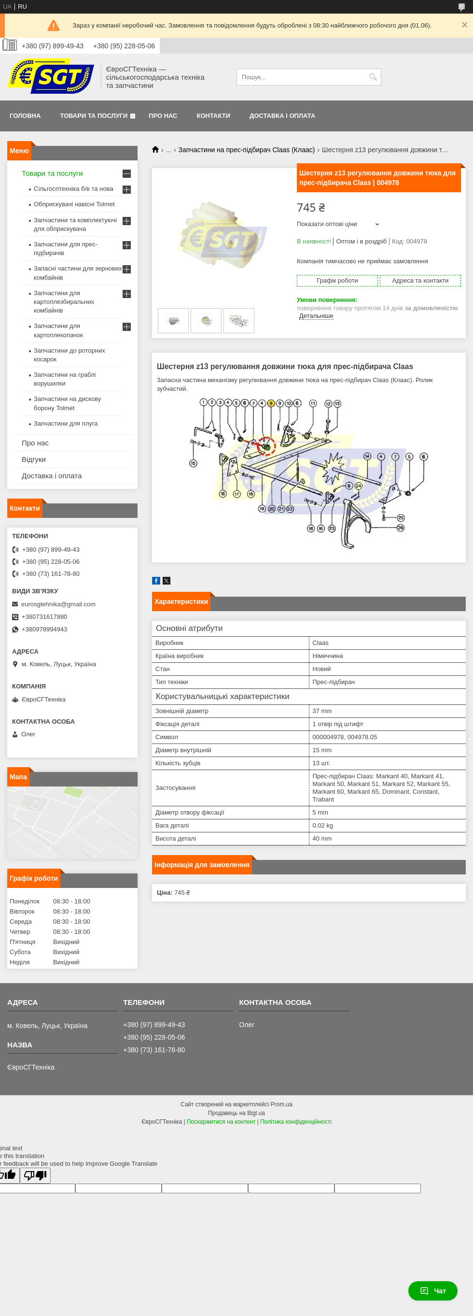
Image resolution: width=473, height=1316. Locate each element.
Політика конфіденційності (296, 1121)
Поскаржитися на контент (221, 1121)
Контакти (214, 115)
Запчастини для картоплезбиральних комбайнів (64, 301)
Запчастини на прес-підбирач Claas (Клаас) (247, 150)
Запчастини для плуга (66, 423)
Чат (433, 1291)
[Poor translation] (35, 1176)
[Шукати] (372, 77)
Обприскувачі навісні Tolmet (74, 204)
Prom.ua (281, 1104)
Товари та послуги (93, 115)
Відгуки (34, 459)
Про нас (163, 115)
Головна (25, 115)
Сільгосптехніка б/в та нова (73, 188)
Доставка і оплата (282, 115)
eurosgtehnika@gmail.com (58, 604)
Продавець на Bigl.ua (236, 1113)
